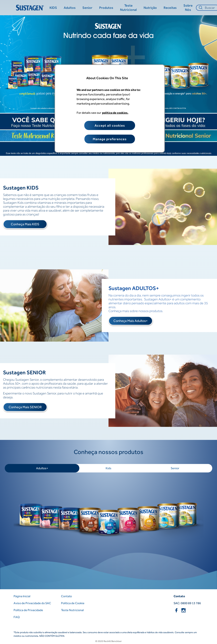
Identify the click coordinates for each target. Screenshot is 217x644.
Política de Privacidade (28, 610)
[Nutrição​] (150, 7)
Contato (66, 596)
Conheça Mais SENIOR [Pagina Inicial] (25, 407)
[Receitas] (170, 7)
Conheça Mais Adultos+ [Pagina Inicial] (130, 321)
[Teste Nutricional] (128, 7)
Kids (108, 468)
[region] (110, 108)
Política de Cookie (72, 603)
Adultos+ (42, 468)
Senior (175, 468)
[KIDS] (53, 7)
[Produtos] (106, 7)
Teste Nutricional (72, 610)
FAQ (17, 617)
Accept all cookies (110, 125)
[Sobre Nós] (188, 7)
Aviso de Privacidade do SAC (32, 603)
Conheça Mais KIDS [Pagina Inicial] (25, 224)
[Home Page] (30, 8)
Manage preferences (110, 139)
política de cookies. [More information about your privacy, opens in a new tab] (115, 112)
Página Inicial (22, 596)
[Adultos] (69, 7)
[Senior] (87, 7)
